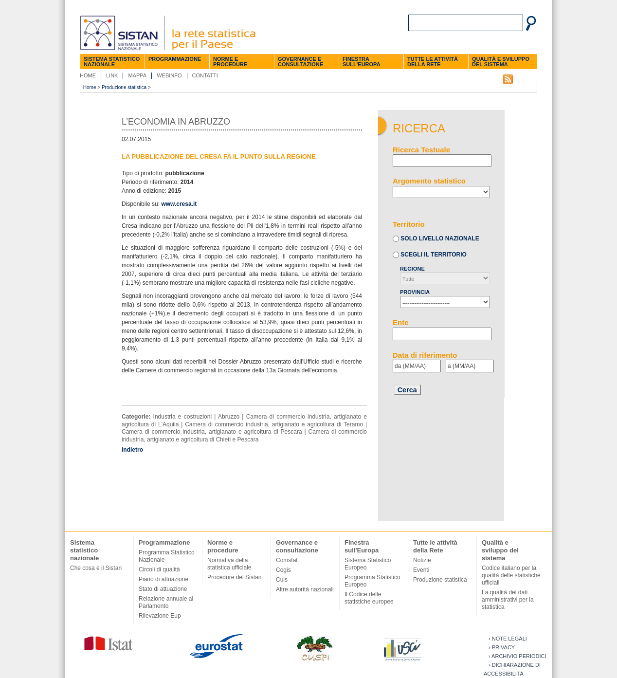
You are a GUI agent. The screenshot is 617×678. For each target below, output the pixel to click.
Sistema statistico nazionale (112, 61)
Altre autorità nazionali (305, 589)
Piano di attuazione (163, 579)
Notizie (422, 560)
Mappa (137, 75)
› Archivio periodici (517, 656)
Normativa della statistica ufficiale (229, 564)
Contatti (205, 75)
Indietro (132, 449)
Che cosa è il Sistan (96, 568)
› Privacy (502, 647)
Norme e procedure (230, 61)
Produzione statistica (124, 87)
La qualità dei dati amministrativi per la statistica (508, 599)
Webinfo (169, 75)
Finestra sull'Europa (362, 61)
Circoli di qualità (159, 569)
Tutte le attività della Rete (432, 61)
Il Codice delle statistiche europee (369, 598)
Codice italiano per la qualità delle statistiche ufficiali (511, 575)
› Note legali (508, 638)
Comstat (287, 560)
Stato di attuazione (163, 589)
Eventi (421, 570)
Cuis (282, 579)
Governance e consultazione (300, 61)
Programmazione (174, 59)
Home (88, 75)
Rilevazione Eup (160, 615)
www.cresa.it (179, 204)
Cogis (283, 570)
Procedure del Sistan (234, 577)
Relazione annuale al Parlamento (166, 602)
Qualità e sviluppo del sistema (500, 61)
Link (112, 75)
